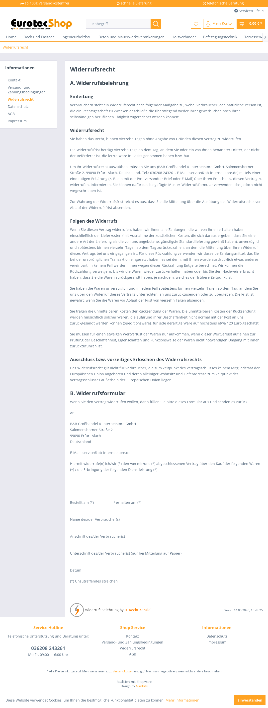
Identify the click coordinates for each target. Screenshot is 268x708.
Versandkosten (123, 671)
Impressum (17, 121)
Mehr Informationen (182, 700)
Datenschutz (18, 106)
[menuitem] (123, 24)
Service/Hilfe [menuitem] (247, 10)
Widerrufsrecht (21, 99)
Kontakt (14, 80)
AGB (11, 113)
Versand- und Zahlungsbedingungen (27, 89)
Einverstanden (250, 700)
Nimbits (142, 686)
